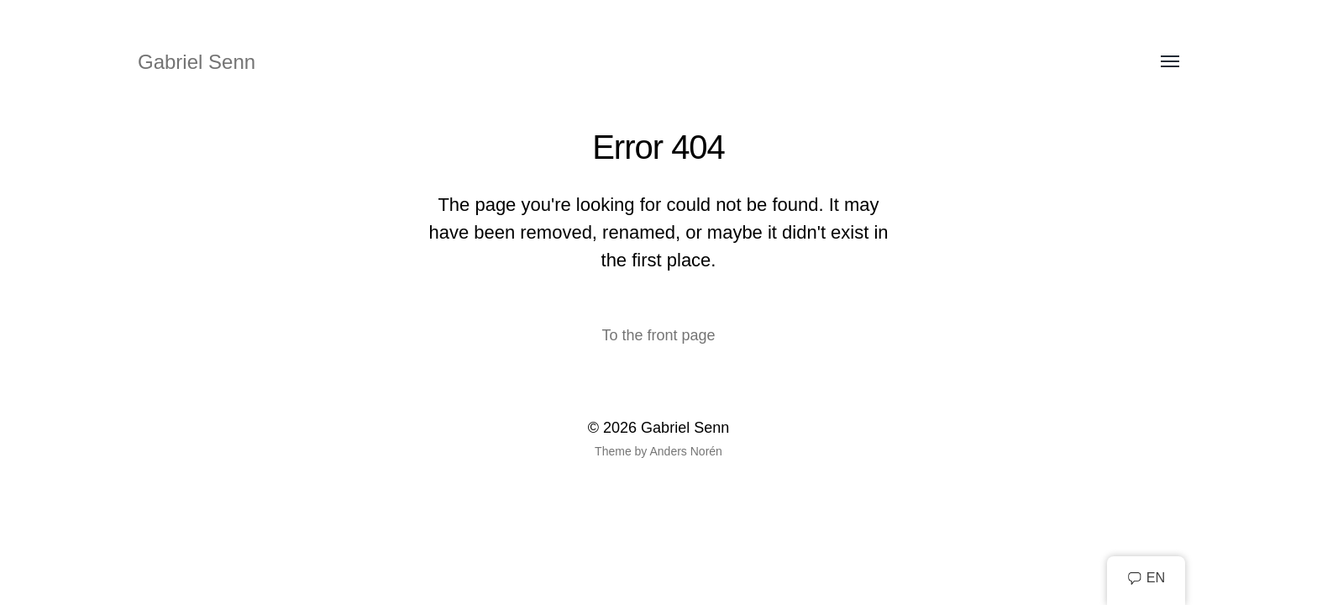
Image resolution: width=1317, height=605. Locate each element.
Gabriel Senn (196, 61)
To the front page (658, 335)
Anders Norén (685, 451)
